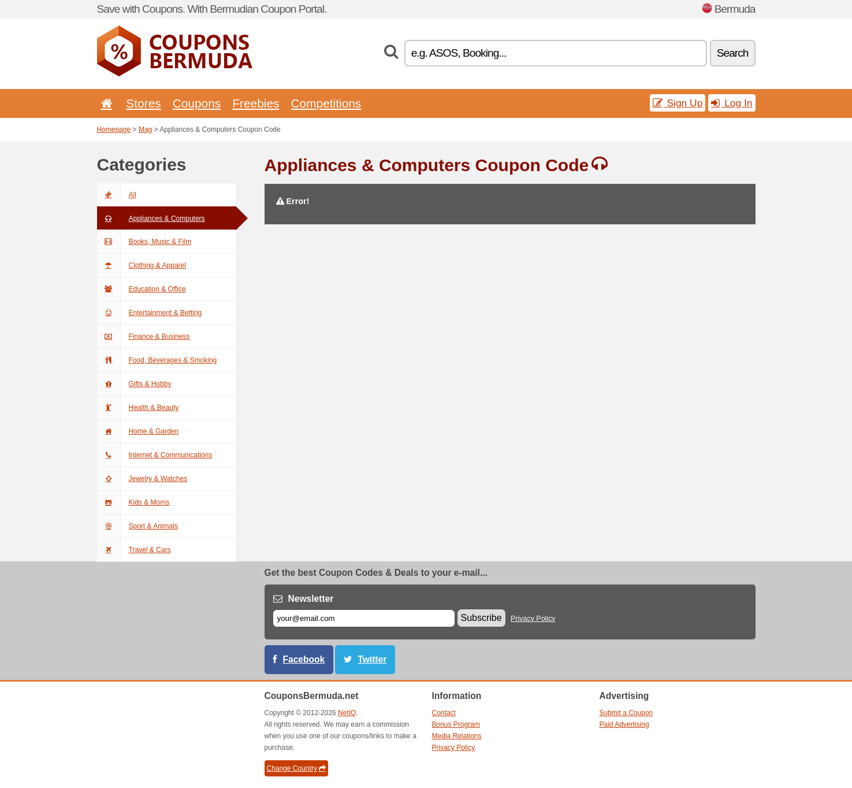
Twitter (372, 659)
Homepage (114, 129)
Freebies (255, 103)
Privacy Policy (533, 619)
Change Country (296, 768)
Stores (143, 103)
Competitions (326, 103)
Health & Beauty (138, 407)
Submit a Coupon (626, 713)
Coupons (197, 103)
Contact (444, 713)
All (116, 194)
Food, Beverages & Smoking (157, 360)
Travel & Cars (134, 549)
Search (733, 53)
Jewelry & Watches (142, 478)
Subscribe (481, 618)
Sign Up (678, 103)
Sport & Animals (137, 526)
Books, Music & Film (144, 241)
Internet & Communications (155, 455)
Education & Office (141, 289)
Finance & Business (143, 336)
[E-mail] (364, 618)
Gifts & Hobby (134, 383)
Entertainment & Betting (149, 312)
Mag (145, 129)
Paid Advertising (624, 724)
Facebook (304, 659)
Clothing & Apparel (141, 265)
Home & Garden (138, 431)
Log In (731, 103)
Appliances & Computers (151, 218)
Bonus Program (456, 724)
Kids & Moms (133, 502)
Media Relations (457, 736)
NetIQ (347, 713)
